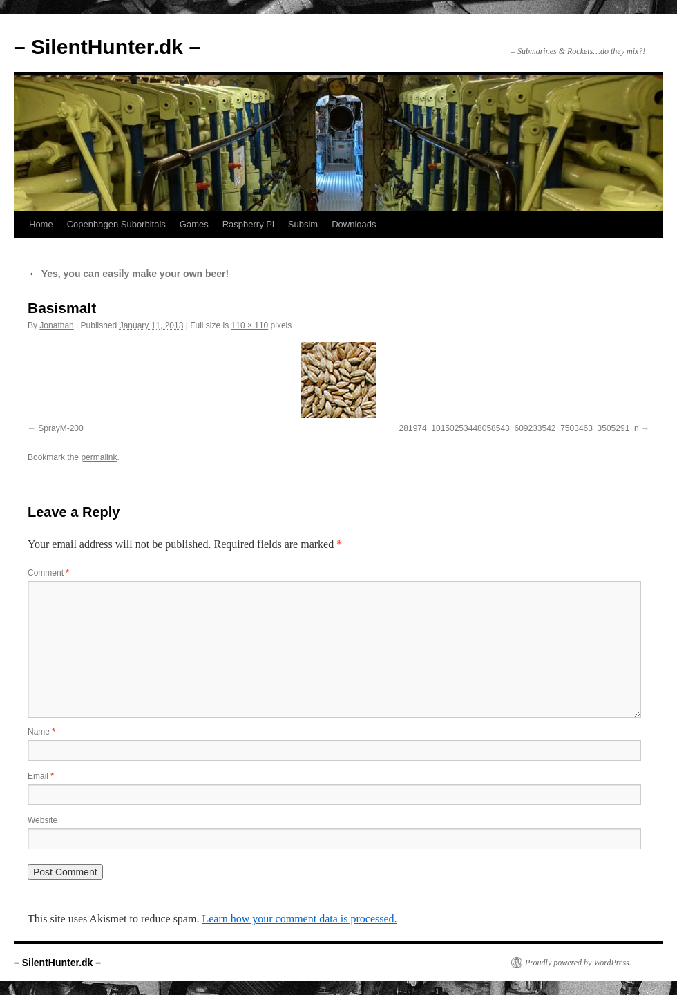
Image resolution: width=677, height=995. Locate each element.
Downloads (354, 224)
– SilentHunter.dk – (107, 46)
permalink (99, 457)
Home (41, 224)
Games (194, 224)
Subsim (303, 224)
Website (42, 820)
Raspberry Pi (248, 224)
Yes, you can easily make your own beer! (128, 273)
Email (41, 776)
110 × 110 (250, 325)
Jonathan (56, 325)
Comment (48, 573)
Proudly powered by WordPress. (578, 962)
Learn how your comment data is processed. (299, 919)
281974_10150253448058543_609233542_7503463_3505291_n (519, 428)
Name (41, 732)
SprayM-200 (60, 428)
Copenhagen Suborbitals (116, 224)
